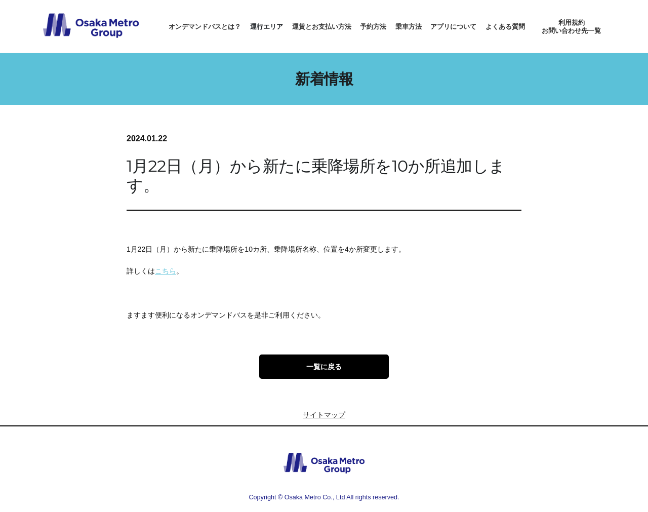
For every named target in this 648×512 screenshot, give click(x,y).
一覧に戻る (324, 367)
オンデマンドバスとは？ (205, 26)
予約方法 (373, 26)
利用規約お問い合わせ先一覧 (571, 26)
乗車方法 (408, 26)
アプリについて (453, 26)
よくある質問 (505, 26)
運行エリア (266, 26)
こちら (165, 271)
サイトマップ (324, 415)
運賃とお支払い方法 (321, 26)
